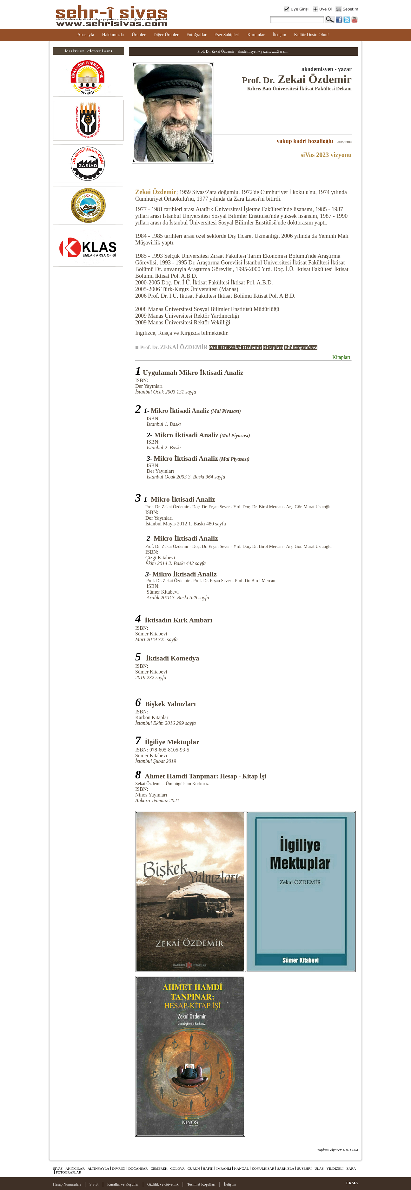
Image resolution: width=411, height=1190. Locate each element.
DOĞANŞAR (138, 1168)
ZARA (351, 1168)
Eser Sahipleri (226, 34)
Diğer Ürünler (166, 34)
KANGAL (241, 1168)
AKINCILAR (75, 1168)
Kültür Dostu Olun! (311, 34)
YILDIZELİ (335, 1168)
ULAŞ (319, 1168)
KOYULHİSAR (263, 1168)
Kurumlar (255, 34)
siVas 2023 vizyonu (326, 154)
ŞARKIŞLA (285, 1168)
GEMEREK (158, 1168)
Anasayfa (85, 34)
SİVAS (58, 1168)
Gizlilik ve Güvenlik (163, 1184)
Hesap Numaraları (67, 1184)
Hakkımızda (113, 34)
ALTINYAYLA (98, 1168)
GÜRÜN (194, 1168)
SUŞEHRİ (304, 1168)
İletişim (279, 34)
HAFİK (208, 1168)
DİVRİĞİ (118, 1168)
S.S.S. (94, 1184)
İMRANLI (223, 1168)
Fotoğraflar (196, 34)
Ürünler (139, 34)
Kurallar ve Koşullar (123, 1184)
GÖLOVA (177, 1168)
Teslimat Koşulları (201, 1184)
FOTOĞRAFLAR (68, 1172)
